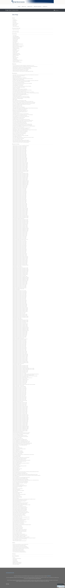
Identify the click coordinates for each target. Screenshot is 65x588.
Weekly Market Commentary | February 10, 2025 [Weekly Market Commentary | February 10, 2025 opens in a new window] (20, 210)
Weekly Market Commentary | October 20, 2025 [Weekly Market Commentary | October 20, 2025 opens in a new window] (20, 178)
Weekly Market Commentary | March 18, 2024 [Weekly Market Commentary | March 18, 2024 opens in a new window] (20, 253)
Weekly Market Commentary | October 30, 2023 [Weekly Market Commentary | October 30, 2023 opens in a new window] (20, 272)
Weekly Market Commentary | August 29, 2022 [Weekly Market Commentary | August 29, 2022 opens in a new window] (20, 331)
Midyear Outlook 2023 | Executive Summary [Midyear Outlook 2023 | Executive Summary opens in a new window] (19, 287)
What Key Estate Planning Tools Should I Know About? (21, 432)
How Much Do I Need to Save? (17, 453)
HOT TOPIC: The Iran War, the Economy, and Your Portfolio (22, 86)
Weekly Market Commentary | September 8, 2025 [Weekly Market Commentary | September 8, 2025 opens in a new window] (20, 183)
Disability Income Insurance (17, 562)
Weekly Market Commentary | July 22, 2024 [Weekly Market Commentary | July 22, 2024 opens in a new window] (19, 237)
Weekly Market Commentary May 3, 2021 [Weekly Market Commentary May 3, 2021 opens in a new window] (19, 395)
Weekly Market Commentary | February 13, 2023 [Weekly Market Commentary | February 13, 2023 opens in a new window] (20, 309)
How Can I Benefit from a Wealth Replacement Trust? (21, 442)
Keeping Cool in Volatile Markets (18, 98)
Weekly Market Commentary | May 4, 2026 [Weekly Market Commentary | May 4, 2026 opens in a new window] (19, 153)
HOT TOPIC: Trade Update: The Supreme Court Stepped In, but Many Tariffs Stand (25, 80)
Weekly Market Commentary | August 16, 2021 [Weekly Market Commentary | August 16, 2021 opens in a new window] (20, 381)
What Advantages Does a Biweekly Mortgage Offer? (21, 512)
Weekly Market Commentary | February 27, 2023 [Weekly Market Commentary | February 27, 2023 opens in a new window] (20, 307)
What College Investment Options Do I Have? (20, 503)
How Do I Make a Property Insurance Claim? (19, 530)
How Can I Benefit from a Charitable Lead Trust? (20, 440)
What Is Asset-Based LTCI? (17, 76)
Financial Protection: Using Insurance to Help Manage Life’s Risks (23, 71)
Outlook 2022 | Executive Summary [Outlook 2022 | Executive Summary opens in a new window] (18, 363)
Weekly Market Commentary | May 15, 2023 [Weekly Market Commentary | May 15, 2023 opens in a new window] (19, 297)
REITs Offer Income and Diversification (19, 75)
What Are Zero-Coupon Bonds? (18, 488)
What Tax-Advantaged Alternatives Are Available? (20, 479)
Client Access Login (16, 26)
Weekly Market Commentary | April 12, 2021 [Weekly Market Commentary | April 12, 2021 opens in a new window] (19, 398)
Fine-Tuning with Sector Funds (17, 139)
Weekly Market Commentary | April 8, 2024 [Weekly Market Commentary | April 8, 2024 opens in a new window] (19, 251)
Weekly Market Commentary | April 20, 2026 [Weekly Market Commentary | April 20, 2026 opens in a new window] (20, 155)
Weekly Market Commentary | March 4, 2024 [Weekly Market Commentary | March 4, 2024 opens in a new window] (20, 255)
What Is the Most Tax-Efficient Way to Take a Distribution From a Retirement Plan (26, 480)
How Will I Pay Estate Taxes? (17, 437)
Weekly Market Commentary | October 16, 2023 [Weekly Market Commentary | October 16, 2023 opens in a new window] (20, 274)
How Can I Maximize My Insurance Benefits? (19, 531)
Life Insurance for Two (16, 112)
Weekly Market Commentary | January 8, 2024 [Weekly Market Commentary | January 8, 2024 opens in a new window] (20, 263)
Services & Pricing (15, 23)
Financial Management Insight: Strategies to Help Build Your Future (23, 65)
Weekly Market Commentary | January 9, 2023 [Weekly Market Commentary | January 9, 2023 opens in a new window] (20, 314)
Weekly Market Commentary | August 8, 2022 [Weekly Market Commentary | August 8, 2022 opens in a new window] (20, 334)
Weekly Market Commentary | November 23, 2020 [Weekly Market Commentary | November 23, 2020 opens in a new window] (20, 418)
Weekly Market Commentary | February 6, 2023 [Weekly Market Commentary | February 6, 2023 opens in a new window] (20, 310)
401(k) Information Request (17, 563)
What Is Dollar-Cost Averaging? (18, 505)
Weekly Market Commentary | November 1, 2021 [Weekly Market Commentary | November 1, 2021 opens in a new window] (20, 372)
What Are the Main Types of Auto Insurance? (20, 529)
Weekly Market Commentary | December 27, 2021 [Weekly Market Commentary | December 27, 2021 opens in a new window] (20, 361)
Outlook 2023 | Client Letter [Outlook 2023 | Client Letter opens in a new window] (17, 318)
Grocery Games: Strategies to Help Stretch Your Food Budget (22, 125)
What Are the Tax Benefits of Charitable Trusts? (20, 473)
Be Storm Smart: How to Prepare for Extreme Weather (21, 81)
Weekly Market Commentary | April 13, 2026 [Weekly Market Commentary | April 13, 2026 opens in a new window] (19, 156)
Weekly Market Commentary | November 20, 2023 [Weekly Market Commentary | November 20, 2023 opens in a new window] (20, 269)
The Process (14, 22)
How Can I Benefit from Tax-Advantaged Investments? (21, 477)
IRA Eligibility (15, 49)
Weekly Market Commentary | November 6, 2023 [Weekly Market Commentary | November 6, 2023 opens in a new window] (20, 271)
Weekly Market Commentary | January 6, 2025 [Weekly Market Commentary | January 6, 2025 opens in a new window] (20, 214)
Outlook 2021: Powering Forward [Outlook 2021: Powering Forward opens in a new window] (18, 401)
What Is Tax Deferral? (16, 476)
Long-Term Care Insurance (17, 558)
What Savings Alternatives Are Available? (19, 515)
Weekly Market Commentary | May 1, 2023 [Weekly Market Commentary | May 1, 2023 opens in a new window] (19, 299)
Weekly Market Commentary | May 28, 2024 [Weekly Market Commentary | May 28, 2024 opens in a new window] (19, 245)
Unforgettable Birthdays (16, 456)
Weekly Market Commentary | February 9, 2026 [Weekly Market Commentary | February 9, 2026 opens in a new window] (20, 164)
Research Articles (15, 144)
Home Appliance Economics (17, 136)
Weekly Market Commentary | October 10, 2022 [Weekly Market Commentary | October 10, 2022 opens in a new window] (20, 325)
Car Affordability (15, 41)
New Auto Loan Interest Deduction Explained (20, 89)
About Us (23, 6)
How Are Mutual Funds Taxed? (17, 486)
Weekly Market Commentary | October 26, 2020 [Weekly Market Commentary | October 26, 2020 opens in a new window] (20, 422)
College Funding (15, 51)
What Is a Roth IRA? (16, 467)
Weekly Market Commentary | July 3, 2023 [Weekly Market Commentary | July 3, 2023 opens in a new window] (19, 290)
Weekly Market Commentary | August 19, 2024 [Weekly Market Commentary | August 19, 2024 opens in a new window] (20, 232)
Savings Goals (15, 52)
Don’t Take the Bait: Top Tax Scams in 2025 (19, 100)
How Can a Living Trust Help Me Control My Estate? (21, 433)
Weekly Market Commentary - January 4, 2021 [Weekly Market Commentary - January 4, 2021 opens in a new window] (20, 413)
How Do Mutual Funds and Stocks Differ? (19, 494)
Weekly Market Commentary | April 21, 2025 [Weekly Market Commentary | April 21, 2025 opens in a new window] (19, 200)
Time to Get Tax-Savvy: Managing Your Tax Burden (21, 69)
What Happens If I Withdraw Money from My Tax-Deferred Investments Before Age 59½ (26, 475)
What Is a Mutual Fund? (16, 495)
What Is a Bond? (15, 491)
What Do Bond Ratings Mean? (17, 492)
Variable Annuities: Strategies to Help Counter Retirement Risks (23, 78)
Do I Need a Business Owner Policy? (18, 520)
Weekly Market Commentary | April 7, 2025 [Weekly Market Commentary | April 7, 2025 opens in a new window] (19, 202)
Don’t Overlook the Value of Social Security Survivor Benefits (22, 83)
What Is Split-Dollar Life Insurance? (18, 522)
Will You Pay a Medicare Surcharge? (18, 138)
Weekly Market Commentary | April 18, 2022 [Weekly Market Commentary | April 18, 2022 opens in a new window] (19, 348)
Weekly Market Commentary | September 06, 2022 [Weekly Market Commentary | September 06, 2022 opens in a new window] (21, 330)
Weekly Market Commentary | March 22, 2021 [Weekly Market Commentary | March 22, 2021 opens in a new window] (20, 402)
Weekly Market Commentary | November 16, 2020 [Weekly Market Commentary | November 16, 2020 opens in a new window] (20, 419)
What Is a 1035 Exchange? (17, 455)
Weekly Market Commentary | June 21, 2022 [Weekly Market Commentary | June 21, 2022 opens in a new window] (19, 341)
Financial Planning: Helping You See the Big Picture (21, 548)
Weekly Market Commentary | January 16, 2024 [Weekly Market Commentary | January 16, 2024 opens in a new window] (20, 262)
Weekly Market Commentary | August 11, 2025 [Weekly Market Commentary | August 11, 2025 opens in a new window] (20, 187)
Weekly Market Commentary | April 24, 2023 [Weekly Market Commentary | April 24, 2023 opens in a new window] (20, 300)
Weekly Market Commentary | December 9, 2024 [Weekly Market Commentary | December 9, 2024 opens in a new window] (20, 219)
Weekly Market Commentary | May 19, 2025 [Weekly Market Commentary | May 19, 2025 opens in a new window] (19, 196)
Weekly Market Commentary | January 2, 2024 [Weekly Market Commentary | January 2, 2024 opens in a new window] (20, 264)
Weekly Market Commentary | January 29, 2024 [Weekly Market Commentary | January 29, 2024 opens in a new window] (20, 260)
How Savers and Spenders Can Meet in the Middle (20, 135)
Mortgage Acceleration (16, 38)
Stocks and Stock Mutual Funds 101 (18, 549)
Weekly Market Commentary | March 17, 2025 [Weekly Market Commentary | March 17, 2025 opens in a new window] (20, 205)
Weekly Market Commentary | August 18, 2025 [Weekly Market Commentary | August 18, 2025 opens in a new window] (20, 186)
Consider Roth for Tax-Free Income (18, 118)
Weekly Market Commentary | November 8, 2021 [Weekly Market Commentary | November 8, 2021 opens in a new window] (20, 371)
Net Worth (14, 56)
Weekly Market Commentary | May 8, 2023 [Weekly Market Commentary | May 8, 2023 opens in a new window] (19, 298)
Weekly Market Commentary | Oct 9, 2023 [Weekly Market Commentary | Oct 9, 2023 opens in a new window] (19, 275)
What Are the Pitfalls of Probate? (18, 434)
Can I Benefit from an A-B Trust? (18, 438)
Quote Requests (15, 555)
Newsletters (14, 73)
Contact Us (45, 6)
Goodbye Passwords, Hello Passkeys (18, 79)
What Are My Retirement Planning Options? (20, 458)
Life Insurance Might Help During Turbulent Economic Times (22, 121)
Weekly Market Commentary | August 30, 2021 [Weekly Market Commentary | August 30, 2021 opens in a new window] (20, 378)
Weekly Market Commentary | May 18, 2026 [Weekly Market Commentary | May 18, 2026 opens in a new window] (19, 151)
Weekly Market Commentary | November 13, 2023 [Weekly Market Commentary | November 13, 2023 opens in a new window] (20, 270)
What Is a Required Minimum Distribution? (19, 472)
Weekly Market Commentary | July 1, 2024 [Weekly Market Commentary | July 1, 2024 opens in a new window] (19, 240)
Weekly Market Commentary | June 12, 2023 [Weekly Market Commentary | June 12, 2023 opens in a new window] (19, 293)
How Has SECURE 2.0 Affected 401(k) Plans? (19, 122)
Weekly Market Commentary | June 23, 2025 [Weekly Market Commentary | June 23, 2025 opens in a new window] (19, 192)
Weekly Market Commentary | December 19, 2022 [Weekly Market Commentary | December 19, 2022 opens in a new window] (20, 316)
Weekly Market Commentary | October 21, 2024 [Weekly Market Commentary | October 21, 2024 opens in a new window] (20, 225)
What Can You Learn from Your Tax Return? (19, 77)
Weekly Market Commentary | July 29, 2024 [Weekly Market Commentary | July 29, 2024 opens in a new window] (19, 236)
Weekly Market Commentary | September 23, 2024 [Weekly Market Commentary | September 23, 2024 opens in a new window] (21, 228)
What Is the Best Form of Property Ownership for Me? (21, 444)
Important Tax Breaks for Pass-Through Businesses (21, 142)
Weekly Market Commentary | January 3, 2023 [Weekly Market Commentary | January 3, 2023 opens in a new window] (20, 315)
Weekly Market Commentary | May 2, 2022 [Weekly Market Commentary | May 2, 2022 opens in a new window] (19, 346)
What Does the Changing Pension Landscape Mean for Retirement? (23, 454)
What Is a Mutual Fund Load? (17, 497)
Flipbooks (14, 63)
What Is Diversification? (16, 489)
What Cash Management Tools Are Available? (20, 509)
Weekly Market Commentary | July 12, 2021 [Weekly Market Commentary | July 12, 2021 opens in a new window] (19, 387)
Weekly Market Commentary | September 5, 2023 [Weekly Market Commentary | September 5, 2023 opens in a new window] (20, 280)
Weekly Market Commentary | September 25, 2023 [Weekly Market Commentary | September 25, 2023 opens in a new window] (21, 277)
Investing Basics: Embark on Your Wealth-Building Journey (22, 68)
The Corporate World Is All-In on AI (18, 84)
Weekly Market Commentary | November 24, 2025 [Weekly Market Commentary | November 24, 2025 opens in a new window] (20, 174)
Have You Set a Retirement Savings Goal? (19, 132)
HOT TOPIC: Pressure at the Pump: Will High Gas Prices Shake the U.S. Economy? (25, 74)
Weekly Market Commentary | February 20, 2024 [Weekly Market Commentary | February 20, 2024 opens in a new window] (20, 257)
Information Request (16, 564)
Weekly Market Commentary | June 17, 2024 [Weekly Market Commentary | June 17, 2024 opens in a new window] (19, 242)
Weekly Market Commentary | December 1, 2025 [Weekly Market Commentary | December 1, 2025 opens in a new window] (20, 173)
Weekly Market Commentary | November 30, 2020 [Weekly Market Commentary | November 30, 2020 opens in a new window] (20, 417)
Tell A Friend (15, 25)
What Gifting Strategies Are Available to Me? (20, 439)
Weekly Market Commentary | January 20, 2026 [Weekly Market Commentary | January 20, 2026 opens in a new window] (20, 167)
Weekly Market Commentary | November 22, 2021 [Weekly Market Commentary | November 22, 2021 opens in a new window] (20, 367)
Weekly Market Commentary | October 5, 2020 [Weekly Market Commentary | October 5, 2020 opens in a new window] (20, 425)
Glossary (14, 553)
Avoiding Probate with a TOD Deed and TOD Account (21, 119)
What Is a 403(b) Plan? (16, 449)
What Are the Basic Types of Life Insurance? (19, 540)
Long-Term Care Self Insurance (17, 60)
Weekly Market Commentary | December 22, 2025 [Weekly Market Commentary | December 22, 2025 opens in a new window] (20, 170)
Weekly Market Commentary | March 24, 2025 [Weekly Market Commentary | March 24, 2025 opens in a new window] (20, 204)
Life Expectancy (15, 59)
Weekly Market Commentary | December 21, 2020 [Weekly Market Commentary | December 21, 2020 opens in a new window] (20, 414)
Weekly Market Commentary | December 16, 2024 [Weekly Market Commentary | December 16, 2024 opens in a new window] (20, 217)
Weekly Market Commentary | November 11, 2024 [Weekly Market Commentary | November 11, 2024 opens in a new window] (20, 222)
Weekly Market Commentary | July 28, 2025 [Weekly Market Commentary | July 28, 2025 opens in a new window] (19, 188)
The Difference (15, 20)
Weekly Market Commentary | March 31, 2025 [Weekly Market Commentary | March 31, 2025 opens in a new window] (20, 203)
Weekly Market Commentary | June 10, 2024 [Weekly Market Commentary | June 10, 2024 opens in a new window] (19, 243)
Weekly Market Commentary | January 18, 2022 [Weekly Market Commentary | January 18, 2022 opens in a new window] (20, 359)
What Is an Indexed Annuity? (17, 462)
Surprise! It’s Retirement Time (17, 106)
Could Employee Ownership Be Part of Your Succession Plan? (22, 124)
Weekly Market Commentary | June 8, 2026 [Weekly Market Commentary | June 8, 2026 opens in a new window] (19, 148)
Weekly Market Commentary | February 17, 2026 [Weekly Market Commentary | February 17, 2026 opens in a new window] (20, 163)
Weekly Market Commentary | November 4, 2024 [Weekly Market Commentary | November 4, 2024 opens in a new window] (20, 223)
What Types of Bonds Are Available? (18, 490)
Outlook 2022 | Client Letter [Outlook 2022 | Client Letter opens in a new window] (17, 364)
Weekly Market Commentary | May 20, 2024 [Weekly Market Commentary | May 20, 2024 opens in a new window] (19, 246)
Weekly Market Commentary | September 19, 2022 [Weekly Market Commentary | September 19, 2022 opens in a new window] (20, 328)
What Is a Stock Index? (16, 493)
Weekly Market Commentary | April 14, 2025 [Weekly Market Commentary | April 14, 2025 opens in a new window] (19, 201)
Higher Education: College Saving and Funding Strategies (22, 67)
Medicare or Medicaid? (16, 88)
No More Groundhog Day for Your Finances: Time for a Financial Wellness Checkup (26, 92)
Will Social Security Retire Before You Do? (19, 459)
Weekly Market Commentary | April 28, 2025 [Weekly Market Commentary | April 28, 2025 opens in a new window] (20, 199)
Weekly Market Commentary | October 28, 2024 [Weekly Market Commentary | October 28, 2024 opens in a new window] (20, 224)
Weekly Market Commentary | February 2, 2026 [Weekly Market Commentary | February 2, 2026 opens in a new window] (20, 165)
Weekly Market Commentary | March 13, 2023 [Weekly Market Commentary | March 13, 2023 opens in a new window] (20, 305)
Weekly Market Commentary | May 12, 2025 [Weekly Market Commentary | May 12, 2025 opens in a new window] (19, 197)
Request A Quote (37, 6)
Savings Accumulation (16, 53)
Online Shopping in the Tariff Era (18, 85)
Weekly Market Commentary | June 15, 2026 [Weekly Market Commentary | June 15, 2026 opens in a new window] (19, 147)
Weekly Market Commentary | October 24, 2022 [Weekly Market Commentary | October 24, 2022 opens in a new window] (20, 323)
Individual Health (15, 561)
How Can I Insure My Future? (17, 532)
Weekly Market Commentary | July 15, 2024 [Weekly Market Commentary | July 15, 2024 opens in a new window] (19, 238)
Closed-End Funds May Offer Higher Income (20, 111)
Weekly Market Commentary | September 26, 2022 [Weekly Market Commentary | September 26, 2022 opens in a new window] (21, 327)
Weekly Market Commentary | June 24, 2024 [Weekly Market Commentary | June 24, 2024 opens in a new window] (20, 241)
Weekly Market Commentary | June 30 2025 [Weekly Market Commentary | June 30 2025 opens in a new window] (19, 191)
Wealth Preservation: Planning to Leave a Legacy (20, 70)
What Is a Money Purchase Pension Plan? (19, 448)
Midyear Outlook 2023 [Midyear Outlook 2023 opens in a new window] (16, 289)
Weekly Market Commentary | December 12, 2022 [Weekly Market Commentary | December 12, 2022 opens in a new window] (20, 317)
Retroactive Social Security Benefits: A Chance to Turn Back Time (23, 101)
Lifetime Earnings (15, 57)
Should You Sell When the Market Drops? (19, 545)
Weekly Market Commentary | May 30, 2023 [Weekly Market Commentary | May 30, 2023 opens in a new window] (19, 295)
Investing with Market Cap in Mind (18, 134)
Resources (29, 6)
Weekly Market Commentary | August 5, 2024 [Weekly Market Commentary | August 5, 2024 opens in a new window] (20, 234)
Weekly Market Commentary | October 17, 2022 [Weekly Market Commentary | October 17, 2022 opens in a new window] (20, 324)
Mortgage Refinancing (16, 37)
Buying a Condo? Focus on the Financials (19, 133)
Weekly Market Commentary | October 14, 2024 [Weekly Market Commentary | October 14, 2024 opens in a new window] (20, 226)
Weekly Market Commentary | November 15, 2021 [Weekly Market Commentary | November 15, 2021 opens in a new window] (20, 370)
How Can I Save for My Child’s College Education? (20, 502)
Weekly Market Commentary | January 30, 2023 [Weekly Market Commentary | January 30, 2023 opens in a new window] (20, 311)
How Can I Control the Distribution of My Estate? (20, 436)
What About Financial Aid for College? (19, 514)
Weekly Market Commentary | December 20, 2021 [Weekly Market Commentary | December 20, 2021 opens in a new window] (20, 362)
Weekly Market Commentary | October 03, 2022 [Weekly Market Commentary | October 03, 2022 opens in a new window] (20, 326)
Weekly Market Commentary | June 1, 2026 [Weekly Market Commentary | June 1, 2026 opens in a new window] (19, 149)
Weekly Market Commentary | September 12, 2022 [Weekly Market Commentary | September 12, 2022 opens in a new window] (20, 329)
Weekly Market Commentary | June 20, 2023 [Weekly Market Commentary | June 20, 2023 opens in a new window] (20, 292)
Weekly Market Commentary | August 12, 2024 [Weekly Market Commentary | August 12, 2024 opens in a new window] (20, 233)
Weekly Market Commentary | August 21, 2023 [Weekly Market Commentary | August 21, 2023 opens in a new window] (20, 282)
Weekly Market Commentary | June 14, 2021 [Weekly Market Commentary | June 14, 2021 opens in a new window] (19, 390)
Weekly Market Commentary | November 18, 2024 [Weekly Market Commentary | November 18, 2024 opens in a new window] (20, 221)
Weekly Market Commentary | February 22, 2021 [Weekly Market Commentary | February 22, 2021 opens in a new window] (20, 406)
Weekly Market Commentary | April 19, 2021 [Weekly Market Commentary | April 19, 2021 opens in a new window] (19, 397)
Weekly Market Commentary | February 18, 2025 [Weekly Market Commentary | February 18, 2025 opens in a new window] (20, 209)
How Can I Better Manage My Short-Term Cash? (20, 511)
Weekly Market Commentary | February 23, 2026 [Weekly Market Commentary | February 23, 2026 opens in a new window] (20, 162)
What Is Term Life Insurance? (17, 525)
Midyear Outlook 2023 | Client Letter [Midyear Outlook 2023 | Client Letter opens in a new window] (18, 288)
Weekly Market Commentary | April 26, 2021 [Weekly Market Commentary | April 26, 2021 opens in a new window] (19, 396)
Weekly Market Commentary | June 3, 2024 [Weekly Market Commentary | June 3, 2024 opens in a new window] (19, 244)
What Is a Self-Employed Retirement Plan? (19, 461)
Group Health (15, 559)
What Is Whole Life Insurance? (17, 526)
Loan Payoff (14, 35)
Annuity (14, 557)
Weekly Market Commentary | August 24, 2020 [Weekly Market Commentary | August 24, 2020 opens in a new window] (20, 430)
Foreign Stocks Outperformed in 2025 (19, 87)
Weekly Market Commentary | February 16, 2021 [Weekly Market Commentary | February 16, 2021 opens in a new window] (20, 407)
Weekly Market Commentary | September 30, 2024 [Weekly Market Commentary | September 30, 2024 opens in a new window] (21, 145)
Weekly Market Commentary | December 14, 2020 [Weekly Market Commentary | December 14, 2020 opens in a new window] (20, 415)
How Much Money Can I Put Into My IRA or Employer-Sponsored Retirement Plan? (26, 471)
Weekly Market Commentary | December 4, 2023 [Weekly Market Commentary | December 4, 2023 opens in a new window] (20, 268)
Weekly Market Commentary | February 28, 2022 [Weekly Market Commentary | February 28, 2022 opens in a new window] (20, 354)
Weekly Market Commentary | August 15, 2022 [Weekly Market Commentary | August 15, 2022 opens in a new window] (20, 333)
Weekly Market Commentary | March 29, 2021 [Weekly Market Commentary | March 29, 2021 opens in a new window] (20, 400)
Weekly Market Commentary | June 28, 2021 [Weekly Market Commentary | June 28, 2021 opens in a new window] (19, 388)
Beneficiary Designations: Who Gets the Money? (20, 110)
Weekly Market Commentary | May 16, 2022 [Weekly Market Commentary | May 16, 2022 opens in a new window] (19, 344)
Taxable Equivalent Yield (16, 54)
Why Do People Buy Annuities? (18, 450)
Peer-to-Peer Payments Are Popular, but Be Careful (21, 140)
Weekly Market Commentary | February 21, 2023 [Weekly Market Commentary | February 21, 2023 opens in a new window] (20, 308)
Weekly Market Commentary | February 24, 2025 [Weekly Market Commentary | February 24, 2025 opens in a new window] (20, 208)
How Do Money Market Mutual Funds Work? (20, 510)
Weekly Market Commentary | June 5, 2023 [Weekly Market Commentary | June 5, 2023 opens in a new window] (19, 294)
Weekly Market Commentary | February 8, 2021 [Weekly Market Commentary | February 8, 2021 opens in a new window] (20, 408)
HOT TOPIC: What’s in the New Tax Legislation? (20, 131)
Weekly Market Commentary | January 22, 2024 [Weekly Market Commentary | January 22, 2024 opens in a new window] (20, 261)
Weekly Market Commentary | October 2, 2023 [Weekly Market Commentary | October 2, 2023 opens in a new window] (20, 276)
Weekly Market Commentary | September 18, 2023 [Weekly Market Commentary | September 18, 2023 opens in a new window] (20, 278)
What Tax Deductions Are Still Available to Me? (20, 478)
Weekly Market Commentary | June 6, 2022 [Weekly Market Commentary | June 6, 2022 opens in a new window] (19, 343)
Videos (13, 542)
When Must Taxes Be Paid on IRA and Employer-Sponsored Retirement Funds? (25, 474)
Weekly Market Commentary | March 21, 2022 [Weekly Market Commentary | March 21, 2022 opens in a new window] (20, 351)
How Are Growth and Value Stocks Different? (20, 485)
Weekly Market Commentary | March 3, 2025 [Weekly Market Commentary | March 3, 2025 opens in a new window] (20, 207)
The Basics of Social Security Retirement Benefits (20, 547)
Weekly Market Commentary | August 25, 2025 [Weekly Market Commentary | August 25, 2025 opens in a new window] (20, 185)
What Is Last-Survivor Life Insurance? (18, 523)
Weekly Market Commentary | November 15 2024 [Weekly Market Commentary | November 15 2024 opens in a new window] (20, 220)
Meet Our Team (15, 24)
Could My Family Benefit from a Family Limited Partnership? (22, 443)
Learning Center (15, 31)
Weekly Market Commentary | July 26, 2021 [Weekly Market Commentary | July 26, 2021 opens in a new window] (19, 383)
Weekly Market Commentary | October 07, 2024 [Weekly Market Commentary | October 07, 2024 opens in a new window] (20, 227)
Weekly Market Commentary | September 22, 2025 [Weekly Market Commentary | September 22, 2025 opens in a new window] (21, 181)
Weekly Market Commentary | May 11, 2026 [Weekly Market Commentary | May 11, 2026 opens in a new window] (19, 152)
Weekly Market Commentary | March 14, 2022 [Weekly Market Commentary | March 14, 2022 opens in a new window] (20, 352)
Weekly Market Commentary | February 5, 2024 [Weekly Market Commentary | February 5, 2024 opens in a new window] (20, 259)
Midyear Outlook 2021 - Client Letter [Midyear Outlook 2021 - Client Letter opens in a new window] (18, 385)
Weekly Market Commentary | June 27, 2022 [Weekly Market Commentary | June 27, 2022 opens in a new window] (19, 340)
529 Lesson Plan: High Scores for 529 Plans (19, 506)
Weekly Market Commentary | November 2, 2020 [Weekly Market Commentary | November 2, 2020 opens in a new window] (20, 421)
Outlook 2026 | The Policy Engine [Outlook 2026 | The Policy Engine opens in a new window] (18, 172)
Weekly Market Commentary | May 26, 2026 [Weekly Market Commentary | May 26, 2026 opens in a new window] (19, 150)
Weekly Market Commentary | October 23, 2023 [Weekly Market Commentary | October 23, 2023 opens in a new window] (20, 273)
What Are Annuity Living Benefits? (18, 452)
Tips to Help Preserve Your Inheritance (19, 107)
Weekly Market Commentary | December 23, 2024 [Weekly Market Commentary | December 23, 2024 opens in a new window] (20, 216)
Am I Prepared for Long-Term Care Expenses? (20, 538)
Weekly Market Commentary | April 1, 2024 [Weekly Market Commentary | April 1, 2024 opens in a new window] (19, 252)
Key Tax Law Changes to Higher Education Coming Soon (22, 104)
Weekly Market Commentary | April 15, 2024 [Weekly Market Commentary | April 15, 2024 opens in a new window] (19, 250)
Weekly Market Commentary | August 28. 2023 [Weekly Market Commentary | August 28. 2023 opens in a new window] (20, 281)
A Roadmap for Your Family (17, 95)
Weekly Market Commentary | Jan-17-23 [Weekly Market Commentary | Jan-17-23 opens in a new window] (19, 313)
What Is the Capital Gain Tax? (17, 468)
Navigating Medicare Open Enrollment (19, 117)
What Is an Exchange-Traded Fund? (18, 484)
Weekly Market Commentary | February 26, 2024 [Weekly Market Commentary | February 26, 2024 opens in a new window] (20, 256)
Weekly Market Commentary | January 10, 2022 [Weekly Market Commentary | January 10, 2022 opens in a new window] (20, 360)
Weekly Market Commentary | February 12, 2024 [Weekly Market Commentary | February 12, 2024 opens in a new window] (20, 258)
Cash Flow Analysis (16, 55)
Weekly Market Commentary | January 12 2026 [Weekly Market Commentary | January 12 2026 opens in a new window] (20, 168)
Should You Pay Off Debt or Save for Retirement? (20, 544)
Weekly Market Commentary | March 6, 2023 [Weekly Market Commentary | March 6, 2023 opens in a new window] (20, 306)
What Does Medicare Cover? (17, 539)
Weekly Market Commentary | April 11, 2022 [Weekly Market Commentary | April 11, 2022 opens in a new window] (19, 349)
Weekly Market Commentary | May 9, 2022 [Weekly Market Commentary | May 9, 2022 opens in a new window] (19, 345)
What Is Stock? (15, 487)
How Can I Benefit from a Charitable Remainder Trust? (21, 441)
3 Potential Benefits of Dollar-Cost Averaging (20, 546)
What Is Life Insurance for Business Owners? (20, 521)
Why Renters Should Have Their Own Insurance (20, 130)
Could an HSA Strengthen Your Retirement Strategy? (21, 96)
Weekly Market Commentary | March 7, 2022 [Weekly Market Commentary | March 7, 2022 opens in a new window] (20, 353)
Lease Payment (15, 40)
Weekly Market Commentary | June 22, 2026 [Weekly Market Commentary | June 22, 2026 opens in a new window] (20, 146)
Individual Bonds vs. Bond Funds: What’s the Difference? (21, 141)
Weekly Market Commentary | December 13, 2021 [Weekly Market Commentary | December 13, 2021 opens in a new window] (20, 365)
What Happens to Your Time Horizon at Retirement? (21, 116)
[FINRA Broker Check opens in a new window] (61, 585)
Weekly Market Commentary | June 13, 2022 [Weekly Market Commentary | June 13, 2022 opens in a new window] (19, 342)
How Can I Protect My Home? (17, 533)
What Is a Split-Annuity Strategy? (18, 451)
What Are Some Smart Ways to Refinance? (19, 513)
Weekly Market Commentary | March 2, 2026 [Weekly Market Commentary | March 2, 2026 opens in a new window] (20, 161)
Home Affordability (16, 36)
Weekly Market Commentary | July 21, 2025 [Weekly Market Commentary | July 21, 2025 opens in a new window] (19, 189)
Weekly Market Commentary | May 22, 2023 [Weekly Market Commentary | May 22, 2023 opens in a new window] (19, 296)
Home (19, 6)
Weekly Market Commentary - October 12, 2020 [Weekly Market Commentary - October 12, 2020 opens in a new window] (20, 424)
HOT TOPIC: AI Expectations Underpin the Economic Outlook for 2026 (24, 103)
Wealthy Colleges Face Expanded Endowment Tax (20, 94)
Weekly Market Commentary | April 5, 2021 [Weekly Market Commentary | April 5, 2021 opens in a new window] (19, 399)
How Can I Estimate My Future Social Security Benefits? (21, 460)
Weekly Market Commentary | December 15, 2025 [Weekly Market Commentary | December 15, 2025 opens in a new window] (20, 171)
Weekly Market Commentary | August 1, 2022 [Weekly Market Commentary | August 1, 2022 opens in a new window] (20, 335)
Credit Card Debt (15, 39)
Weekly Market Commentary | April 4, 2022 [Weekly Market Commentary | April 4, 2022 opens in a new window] (19, 350)
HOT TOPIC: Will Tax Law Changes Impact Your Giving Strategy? (23, 114)
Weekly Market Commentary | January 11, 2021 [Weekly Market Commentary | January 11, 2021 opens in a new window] (20, 412)
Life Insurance (15, 58)
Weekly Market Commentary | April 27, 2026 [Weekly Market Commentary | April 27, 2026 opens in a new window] (19, 154)
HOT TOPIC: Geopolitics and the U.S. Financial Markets (21, 97)
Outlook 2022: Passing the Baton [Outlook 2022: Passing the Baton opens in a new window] (18, 431)
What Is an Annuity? (16, 498)
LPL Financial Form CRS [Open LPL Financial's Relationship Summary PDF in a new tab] (10, 572)
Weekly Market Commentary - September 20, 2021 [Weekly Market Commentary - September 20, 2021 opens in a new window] (20, 379)
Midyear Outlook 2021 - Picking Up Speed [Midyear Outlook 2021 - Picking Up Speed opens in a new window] (19, 386)
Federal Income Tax (16, 47)
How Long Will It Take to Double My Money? (20, 508)
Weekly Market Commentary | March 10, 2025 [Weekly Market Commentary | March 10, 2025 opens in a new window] (20, 206)
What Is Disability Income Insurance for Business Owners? (22, 524)
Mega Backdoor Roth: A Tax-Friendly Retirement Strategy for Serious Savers (25, 129)
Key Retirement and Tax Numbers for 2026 (19, 93)
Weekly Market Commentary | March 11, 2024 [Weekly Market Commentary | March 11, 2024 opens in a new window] (20, 254)
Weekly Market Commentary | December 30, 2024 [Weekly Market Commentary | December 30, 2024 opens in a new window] (20, 215)
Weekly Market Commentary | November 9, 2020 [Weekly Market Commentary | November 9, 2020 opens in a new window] (20, 420)
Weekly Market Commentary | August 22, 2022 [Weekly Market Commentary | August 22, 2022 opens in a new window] (20, 332)
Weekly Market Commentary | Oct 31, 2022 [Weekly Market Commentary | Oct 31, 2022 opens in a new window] (19, 322)
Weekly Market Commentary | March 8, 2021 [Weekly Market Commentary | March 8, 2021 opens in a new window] (20, 404)
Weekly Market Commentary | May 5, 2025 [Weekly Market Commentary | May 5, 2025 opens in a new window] (19, 198)
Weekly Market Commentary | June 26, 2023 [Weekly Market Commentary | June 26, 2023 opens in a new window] (20, 291)
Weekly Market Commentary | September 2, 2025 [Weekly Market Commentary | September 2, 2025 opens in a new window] (20, 184)
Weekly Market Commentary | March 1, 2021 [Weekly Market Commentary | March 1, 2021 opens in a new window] (19, 405)
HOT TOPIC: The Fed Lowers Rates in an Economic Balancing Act (23, 120)
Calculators (14, 33)
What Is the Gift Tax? (16, 470)
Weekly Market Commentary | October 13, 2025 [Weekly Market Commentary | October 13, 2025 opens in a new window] (20, 179)
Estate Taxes (15, 42)
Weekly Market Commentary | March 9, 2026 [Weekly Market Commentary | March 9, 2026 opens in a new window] (20, 160)
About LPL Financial (16, 29)
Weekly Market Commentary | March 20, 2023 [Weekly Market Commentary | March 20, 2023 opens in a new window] (20, 304)
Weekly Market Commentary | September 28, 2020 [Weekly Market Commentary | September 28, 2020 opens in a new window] (21, 426)
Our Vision (14, 21)
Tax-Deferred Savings (16, 48)
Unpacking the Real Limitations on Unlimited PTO (20, 113)
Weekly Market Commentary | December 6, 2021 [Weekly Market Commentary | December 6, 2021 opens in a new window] (20, 366)
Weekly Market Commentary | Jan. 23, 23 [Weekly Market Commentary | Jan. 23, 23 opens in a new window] (19, 312)
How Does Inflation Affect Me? (17, 516)
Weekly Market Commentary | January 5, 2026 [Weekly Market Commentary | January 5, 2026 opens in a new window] (20, 169)
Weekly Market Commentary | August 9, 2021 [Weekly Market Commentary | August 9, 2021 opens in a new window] (20, 382)
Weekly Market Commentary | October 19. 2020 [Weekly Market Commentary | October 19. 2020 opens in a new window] (20, 423)
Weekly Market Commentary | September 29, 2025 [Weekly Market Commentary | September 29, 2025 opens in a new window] (21, 180)
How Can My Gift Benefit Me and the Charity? (20, 435)
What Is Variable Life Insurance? (18, 528)
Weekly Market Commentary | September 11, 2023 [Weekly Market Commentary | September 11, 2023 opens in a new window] (20, 279)
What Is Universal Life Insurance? (18, 527)
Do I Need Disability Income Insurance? (19, 534)
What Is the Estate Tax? (16, 469)
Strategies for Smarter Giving (17, 105)
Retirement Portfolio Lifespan (17, 46)
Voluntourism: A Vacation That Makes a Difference (20, 128)
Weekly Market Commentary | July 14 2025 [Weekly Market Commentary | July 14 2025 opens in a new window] (19, 190)
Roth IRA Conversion (16, 50)
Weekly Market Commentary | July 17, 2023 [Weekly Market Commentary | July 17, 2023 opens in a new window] (19, 286)
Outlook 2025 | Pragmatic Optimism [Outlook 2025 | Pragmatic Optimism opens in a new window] (18, 218)
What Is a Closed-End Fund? (17, 496)
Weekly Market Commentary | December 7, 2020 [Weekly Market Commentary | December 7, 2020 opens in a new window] (20, 416)
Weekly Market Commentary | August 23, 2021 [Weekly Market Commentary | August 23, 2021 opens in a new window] (20, 380)
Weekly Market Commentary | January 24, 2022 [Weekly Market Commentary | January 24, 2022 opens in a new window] (20, 358)
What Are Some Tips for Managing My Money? (20, 507)
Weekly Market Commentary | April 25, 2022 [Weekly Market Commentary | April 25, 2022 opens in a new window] (19, 347)
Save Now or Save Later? (16, 466)
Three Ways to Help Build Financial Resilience (20, 123)
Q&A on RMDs (15, 99)
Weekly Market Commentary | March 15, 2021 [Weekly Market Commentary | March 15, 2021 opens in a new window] (20, 403)
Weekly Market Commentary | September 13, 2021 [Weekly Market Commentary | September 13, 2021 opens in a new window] (20, 376)
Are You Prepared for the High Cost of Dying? (20, 115)
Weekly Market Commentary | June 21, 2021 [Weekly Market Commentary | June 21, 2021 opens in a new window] (19, 389)
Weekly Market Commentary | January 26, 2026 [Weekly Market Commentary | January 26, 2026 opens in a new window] (20, 166)
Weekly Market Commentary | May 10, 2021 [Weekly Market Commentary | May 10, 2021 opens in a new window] (19, 394)
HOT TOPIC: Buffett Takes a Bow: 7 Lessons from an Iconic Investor (23, 137)
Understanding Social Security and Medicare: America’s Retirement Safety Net (25, 66)
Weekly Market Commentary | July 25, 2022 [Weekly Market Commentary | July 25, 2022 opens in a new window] (19, 336)
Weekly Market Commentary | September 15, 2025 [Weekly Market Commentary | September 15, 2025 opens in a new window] (20, 182)
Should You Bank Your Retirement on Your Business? (21, 457)
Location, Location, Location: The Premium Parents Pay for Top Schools (24, 102)
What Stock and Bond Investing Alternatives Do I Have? (21, 504)
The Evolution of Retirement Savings (18, 82)
